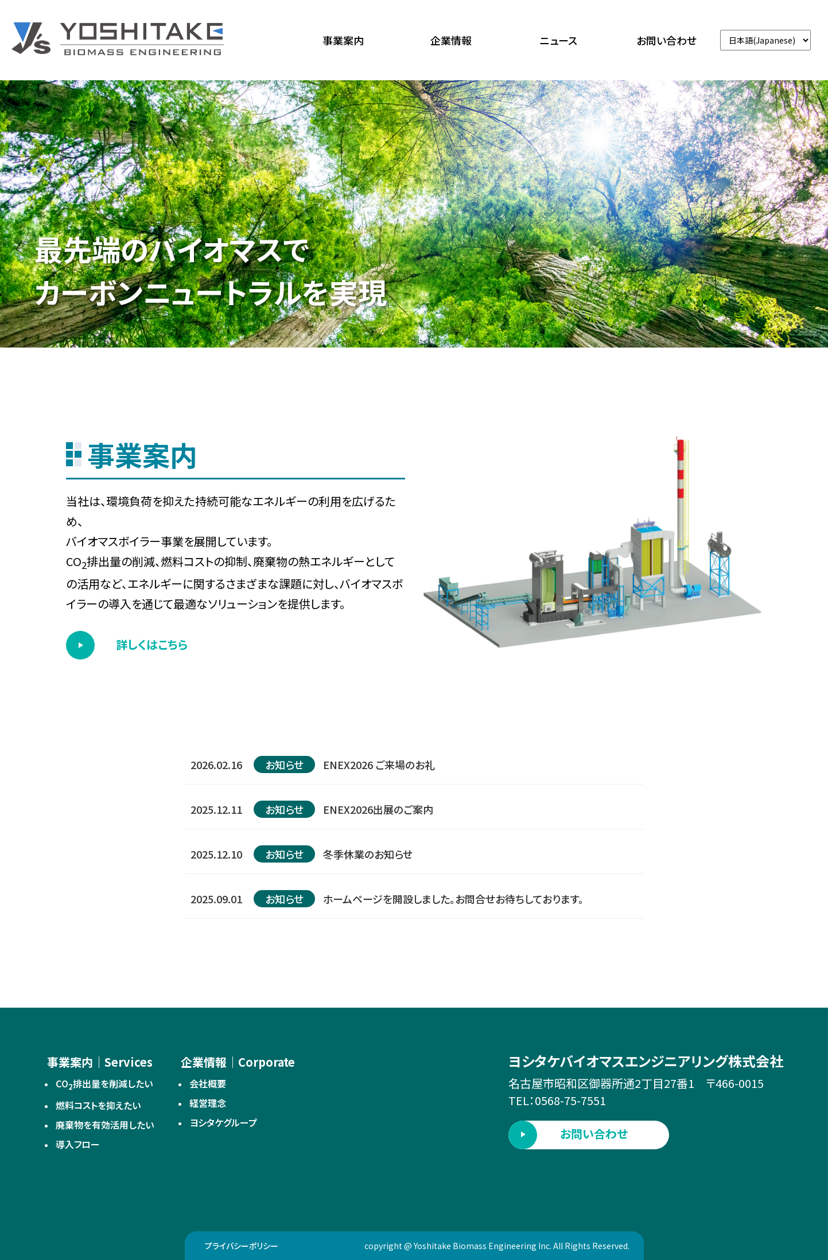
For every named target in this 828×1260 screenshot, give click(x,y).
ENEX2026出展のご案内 (378, 809)
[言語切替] (765, 40)
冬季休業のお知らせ (368, 853)
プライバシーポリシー (241, 1245)
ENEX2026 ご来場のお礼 (379, 764)
